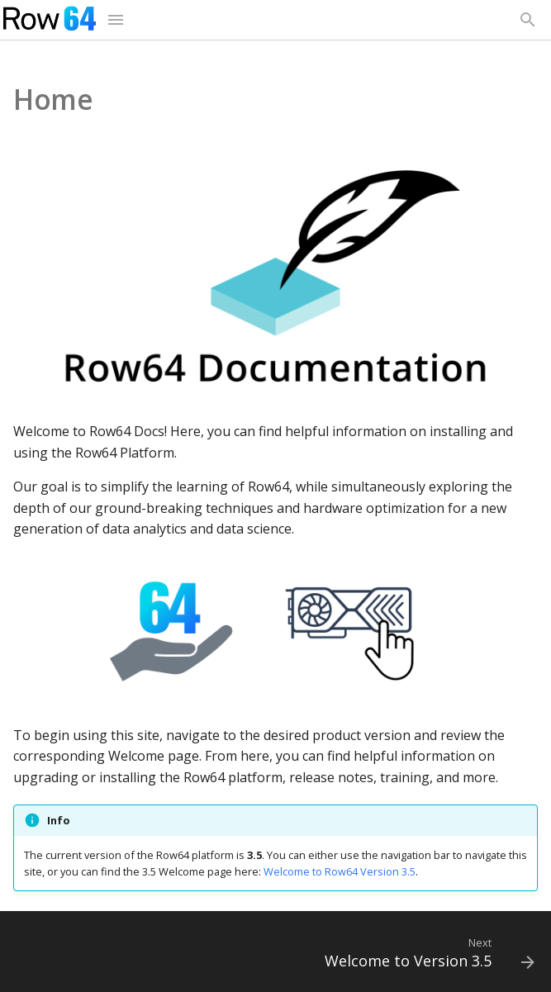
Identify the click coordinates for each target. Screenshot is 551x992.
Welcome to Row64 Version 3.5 (340, 871)
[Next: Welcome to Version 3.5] (426, 956)
